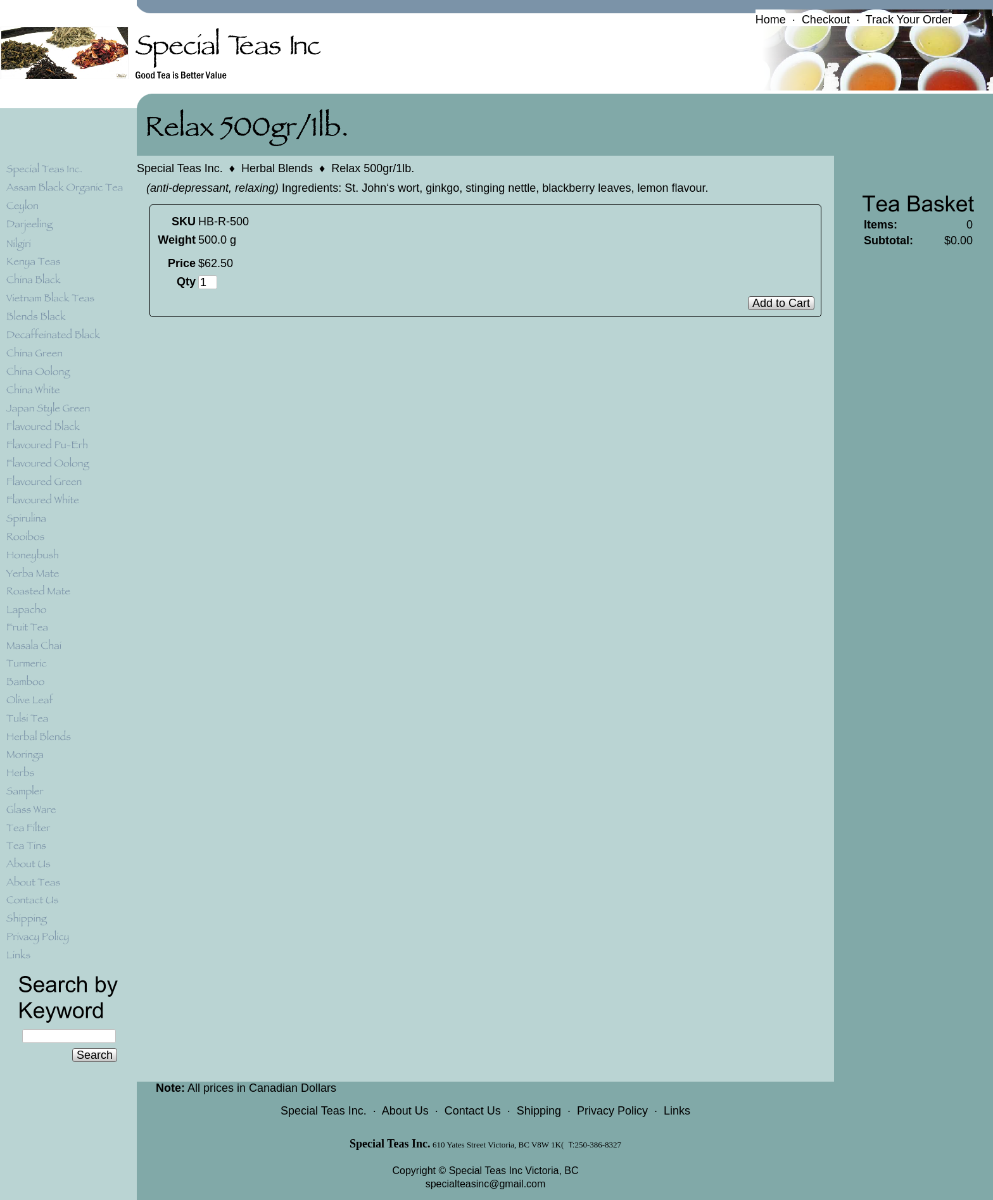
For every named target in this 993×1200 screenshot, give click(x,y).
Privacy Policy (612, 1110)
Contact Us (473, 1110)
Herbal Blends (277, 168)
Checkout (826, 19)
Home (771, 19)
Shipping (539, 1110)
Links (677, 1110)
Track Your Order (909, 19)
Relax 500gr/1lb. (372, 168)
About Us (405, 1110)
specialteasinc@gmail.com (486, 1183)
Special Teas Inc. (180, 168)
